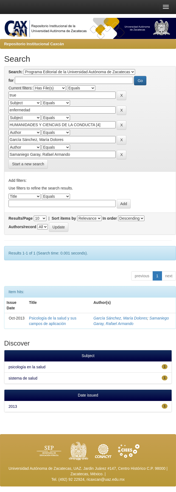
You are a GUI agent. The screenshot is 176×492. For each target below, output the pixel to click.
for (11, 80)
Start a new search (28, 164)
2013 (13, 406)
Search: (16, 72)
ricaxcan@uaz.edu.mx (105, 479)
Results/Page (21, 218)
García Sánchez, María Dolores (120, 318)
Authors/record (22, 227)
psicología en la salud (27, 367)
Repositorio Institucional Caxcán (34, 44)
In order (110, 218)
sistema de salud (23, 378)
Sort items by (64, 218)
